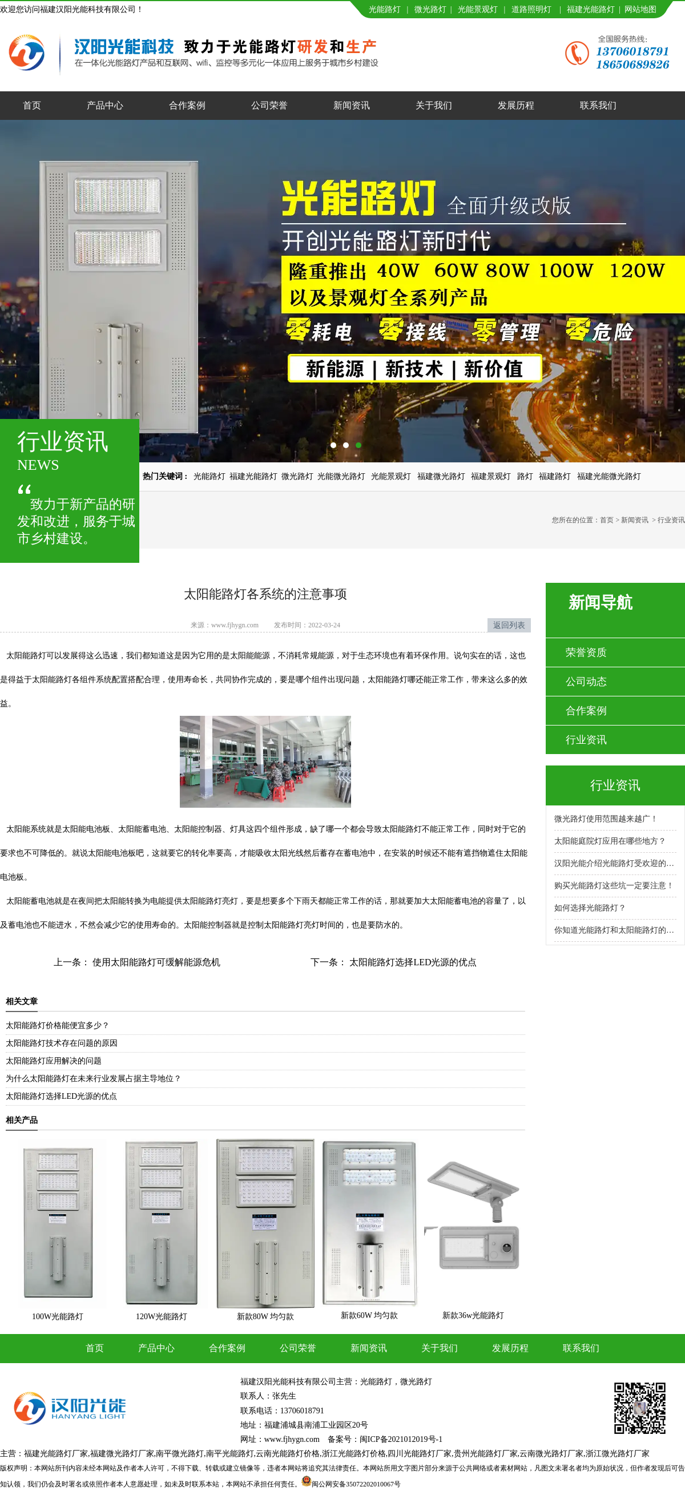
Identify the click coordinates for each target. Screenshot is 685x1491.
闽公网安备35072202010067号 (356, 1484)
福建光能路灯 (591, 9)
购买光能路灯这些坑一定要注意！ (614, 885)
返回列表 (509, 625)
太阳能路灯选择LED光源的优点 (412, 962)
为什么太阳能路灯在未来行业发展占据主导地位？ (94, 1078)
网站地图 (640, 9)
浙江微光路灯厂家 (618, 1453)
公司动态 (586, 681)
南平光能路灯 (230, 1453)
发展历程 (516, 105)
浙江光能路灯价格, (355, 1453)
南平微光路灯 (180, 1453)
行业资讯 (586, 740)
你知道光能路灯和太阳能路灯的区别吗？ (615, 930)
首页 (32, 105)
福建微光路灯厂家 (122, 1453)
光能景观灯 (478, 9)
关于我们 (434, 105)
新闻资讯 (351, 105)
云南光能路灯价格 (288, 1453)
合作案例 (187, 105)
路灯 (525, 476)
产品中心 (105, 105)
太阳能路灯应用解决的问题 (54, 1061)
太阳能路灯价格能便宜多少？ (58, 1025)
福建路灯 (555, 476)
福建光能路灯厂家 (56, 1453)
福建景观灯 (491, 476)
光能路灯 (385, 9)
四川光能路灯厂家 (420, 1453)
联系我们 (598, 105)
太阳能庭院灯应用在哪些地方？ (610, 841)
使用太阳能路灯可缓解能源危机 (155, 962)
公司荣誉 (269, 105)
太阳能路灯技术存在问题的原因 (62, 1043)
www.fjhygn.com (235, 625)
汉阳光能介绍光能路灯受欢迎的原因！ (615, 863)
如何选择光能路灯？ (590, 908)
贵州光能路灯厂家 (486, 1453)
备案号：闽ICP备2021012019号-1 (385, 1439)
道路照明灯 (531, 9)
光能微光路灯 (341, 476)
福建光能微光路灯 (609, 476)
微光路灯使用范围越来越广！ (606, 819)
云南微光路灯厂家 (551, 1453)
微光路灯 (430, 9)
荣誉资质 (586, 652)
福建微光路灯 (441, 476)
